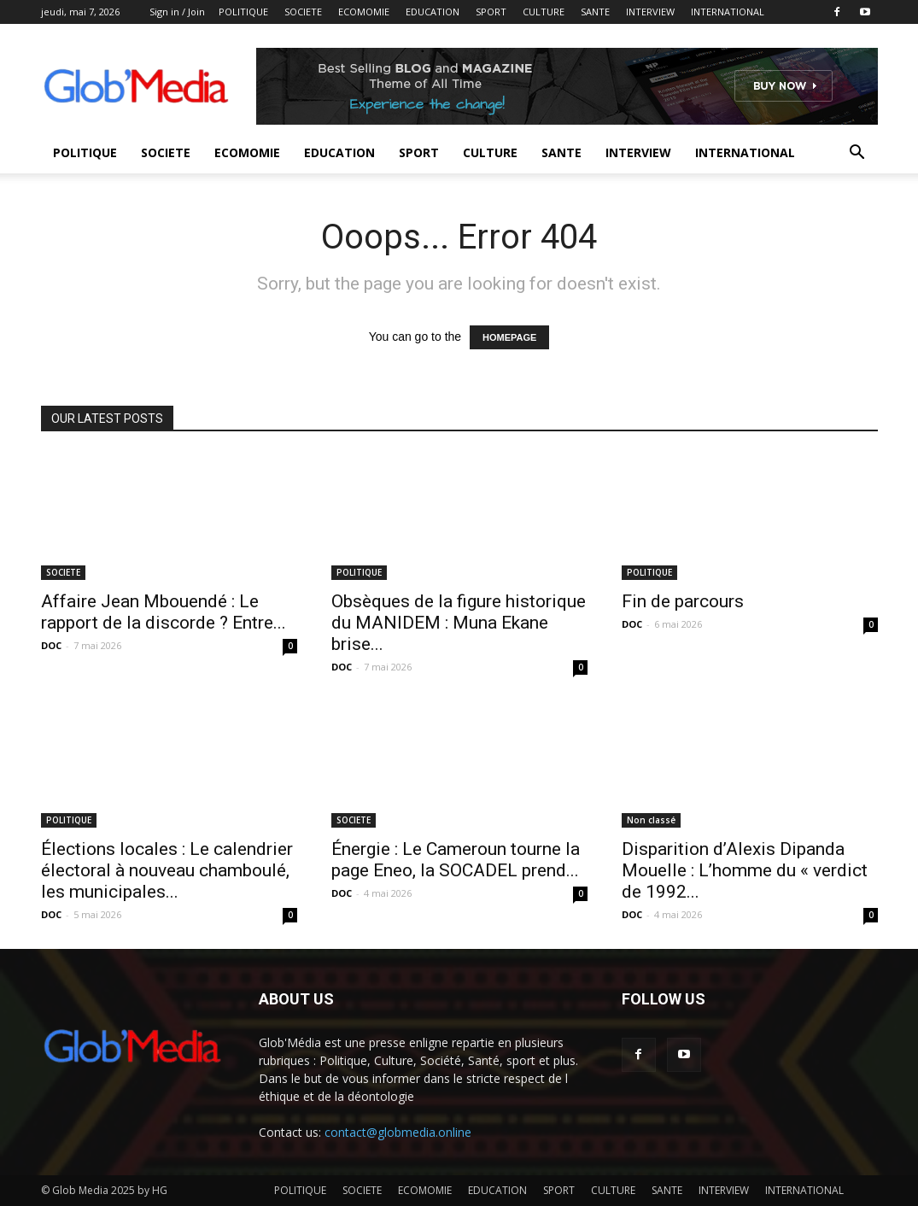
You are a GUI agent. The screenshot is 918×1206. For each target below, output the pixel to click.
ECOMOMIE (363, 11)
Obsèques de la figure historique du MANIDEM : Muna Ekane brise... (458, 622)
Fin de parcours (683, 601)
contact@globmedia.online (398, 1132)
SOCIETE (303, 11)
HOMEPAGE (509, 337)
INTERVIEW (650, 11)
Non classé (651, 820)
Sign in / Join (177, 11)
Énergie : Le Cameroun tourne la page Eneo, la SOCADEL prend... (455, 860)
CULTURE (543, 11)
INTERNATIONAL (727, 11)
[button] (857, 154)
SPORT (491, 11)
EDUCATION (432, 11)
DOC (51, 645)
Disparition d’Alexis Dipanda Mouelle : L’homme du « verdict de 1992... (745, 870)
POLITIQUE (243, 11)
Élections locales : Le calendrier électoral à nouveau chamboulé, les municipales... (167, 870)
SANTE (595, 11)
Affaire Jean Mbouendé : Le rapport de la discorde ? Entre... (163, 612)
